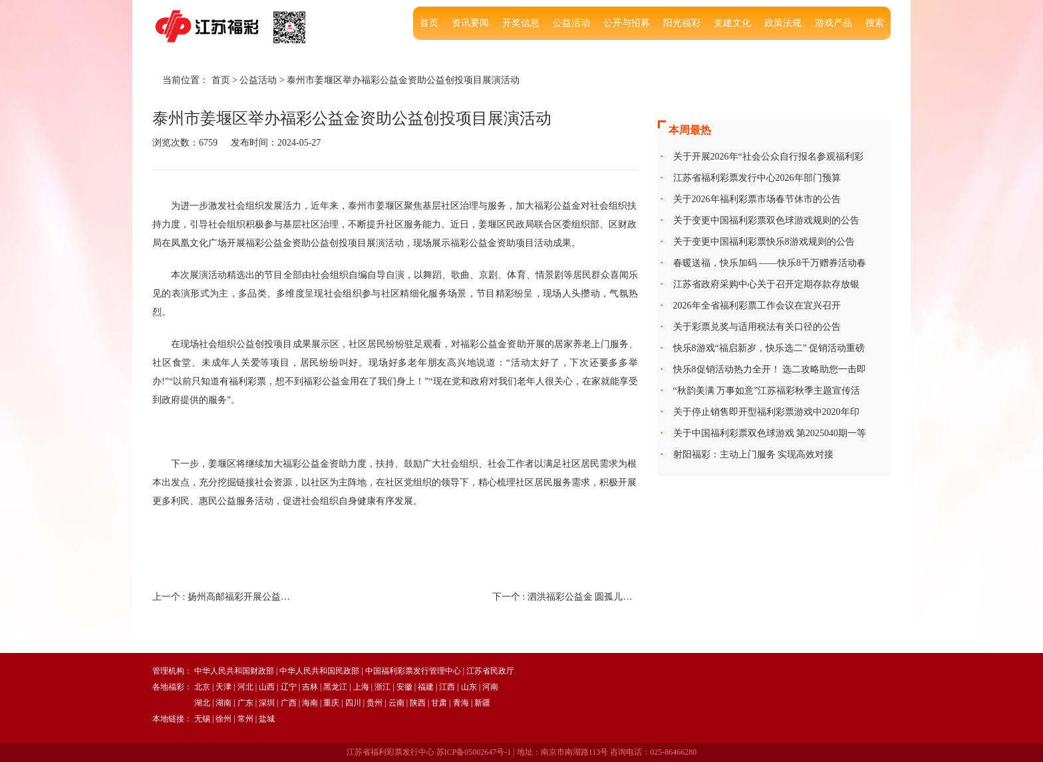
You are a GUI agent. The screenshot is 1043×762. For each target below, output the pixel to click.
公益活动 (571, 23)
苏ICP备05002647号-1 (474, 752)
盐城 (267, 718)
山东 (469, 687)
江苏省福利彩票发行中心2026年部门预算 (757, 178)
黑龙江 (335, 687)
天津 (223, 687)
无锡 (202, 718)
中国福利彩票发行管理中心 (413, 671)
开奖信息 (520, 23)
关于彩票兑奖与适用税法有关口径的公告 (757, 327)
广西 (289, 702)
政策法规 (783, 23)
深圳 (267, 702)
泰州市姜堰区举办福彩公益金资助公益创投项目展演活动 (403, 80)
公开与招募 (626, 23)
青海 (461, 702)
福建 (426, 687)
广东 (245, 702)
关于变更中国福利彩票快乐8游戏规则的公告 (764, 242)
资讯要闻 (470, 23)
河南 (490, 687)
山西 (267, 687)
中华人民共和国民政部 (319, 671)
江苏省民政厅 (490, 671)
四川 (353, 702)
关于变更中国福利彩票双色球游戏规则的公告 (766, 220)
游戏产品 (833, 23)
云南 (396, 702)
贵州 (374, 702)
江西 (447, 687)
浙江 (382, 687)
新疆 (482, 702)
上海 (361, 687)
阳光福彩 (681, 23)
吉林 (310, 687)
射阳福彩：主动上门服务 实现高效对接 (753, 454)
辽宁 (289, 687)
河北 (245, 687)
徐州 (223, 718)
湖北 (202, 702)
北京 (202, 687)
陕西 (418, 702)
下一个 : (565, 597)
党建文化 (732, 23)
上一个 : (225, 597)
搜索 (874, 23)
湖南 (223, 702)
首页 (429, 23)
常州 (245, 718)
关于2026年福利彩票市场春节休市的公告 (757, 199)
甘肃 (439, 702)
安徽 (404, 687)
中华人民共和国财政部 (234, 671)
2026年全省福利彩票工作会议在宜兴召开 (757, 306)
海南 (310, 702)
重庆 (331, 702)
